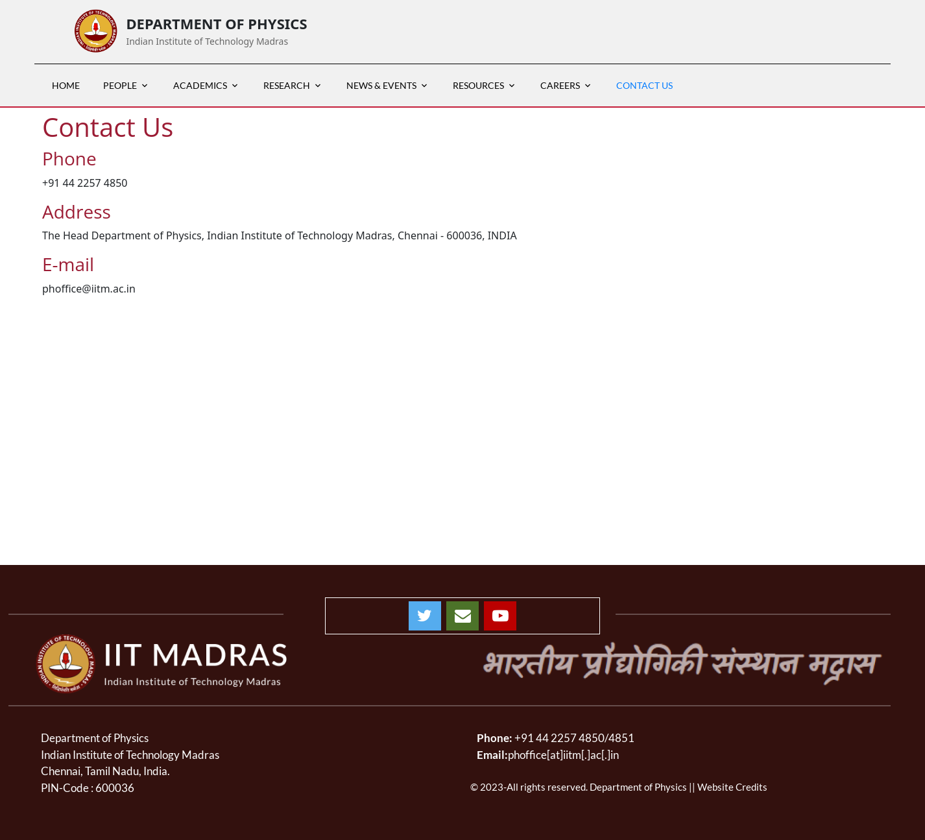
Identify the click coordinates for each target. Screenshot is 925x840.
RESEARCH (286, 85)
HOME (66, 85)
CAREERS (560, 85)
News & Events (381, 85)
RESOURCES (478, 85)
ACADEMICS (200, 85)
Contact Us (644, 85)
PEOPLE (120, 85)
